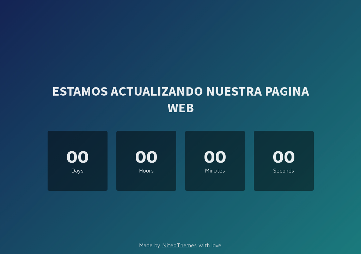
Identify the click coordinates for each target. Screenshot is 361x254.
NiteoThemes (179, 245)
